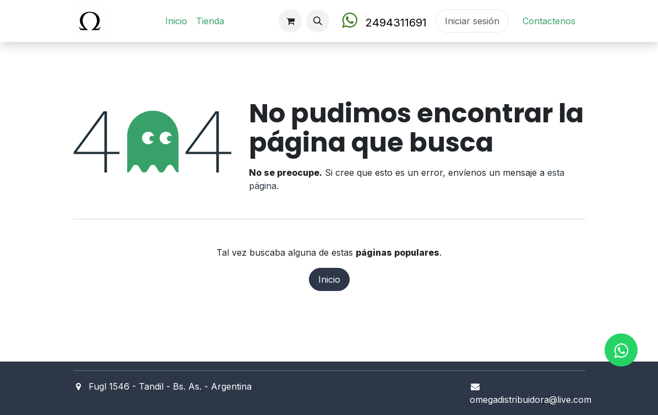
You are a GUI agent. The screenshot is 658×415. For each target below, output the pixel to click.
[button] (317, 21)
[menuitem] (176, 21)
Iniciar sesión (472, 20)
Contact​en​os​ (549, 20)
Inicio (329, 279)
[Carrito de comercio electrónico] (290, 21)
